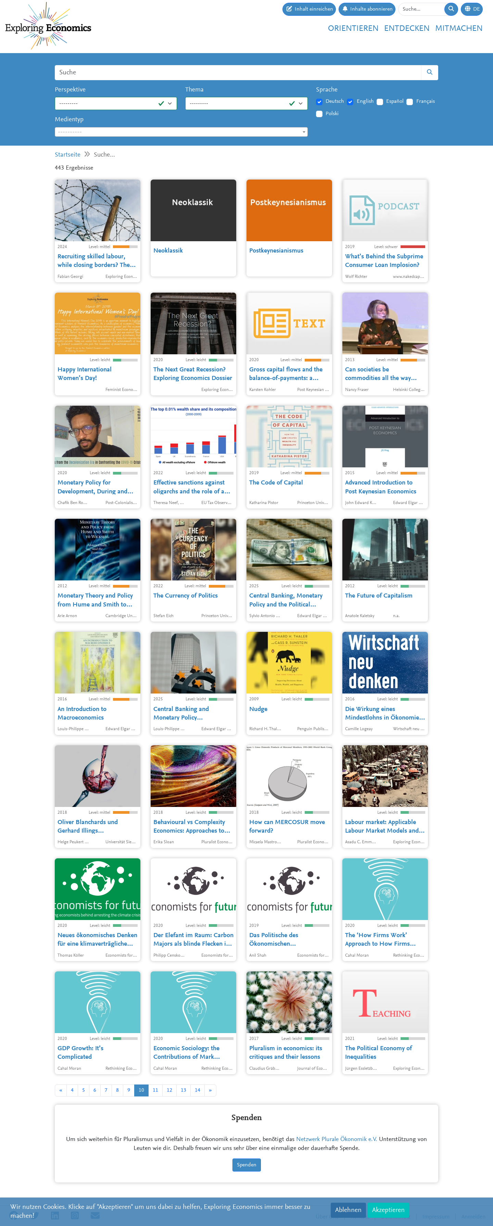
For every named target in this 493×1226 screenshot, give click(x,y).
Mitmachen (459, 29)
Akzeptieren (388, 1210)
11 (155, 1090)
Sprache (327, 90)
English (365, 101)
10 (141, 1090)
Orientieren (353, 29)
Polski (332, 114)
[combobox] (181, 132)
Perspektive (70, 90)
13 (183, 1090)
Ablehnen (348, 1210)
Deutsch (335, 101)
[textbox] (181, 132)
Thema (194, 90)
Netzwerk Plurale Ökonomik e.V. (336, 1140)
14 (197, 1090)
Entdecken (407, 29)
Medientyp (69, 120)
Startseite (67, 155)
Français (425, 101)
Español (395, 101)
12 (169, 1090)
